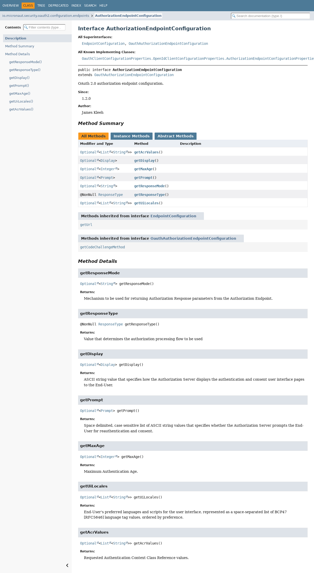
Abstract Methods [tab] (175, 136)
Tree (41, 5)
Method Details (17, 54)
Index (76, 5)
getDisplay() (19, 78)
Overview (11, 5)
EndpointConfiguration (103, 43)
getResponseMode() (25, 62)
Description (15, 38)
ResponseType (110, 195)
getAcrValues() (21, 109)
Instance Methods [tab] (131, 136)
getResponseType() (24, 70)
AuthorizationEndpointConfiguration (128, 16)
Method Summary (19, 46)
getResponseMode (149, 186)
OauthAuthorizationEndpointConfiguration (168, 43)
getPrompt (143, 178)
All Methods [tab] (93, 136)
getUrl (86, 225)
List (105, 152)
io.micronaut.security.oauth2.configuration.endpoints (45, 16)
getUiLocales (146, 203)
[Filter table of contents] (44, 27)
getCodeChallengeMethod (102, 247)
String (119, 152)
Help (103, 5)
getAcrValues (146, 152)
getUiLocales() (21, 101)
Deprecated (58, 5)
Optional (88, 152)
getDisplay (144, 161)
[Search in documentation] (270, 16)
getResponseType (149, 195)
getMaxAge (143, 169)
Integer (108, 169)
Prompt (107, 178)
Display (108, 161)
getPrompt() (19, 86)
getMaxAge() (19, 93)
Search (90, 5)
